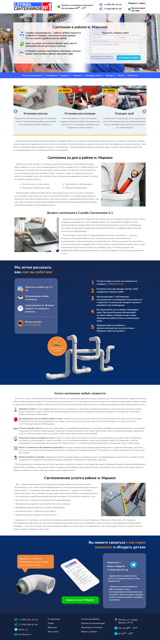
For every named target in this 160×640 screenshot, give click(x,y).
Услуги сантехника (32, 75)
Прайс (121, 75)
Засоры (109, 75)
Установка (50, 75)
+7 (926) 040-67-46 (112, 8)
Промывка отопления (91, 627)
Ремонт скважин (89, 631)
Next (143, 110)
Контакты (133, 75)
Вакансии (52, 627)
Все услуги (53, 631)
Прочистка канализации (93, 623)
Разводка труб (93, 75)
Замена (64, 75)
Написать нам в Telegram (80, 599)
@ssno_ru (23, 629)
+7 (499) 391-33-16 (112, 4)
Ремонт (77, 75)
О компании (54, 619)
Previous (14, 110)
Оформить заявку (136, 3)
